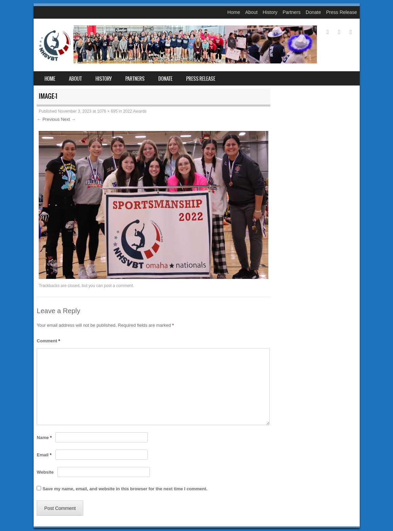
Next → (68, 119)
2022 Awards (134, 111)
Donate (313, 12)
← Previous (48, 119)
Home (233, 12)
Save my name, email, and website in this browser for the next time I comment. (124, 488)
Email (44, 454)
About (251, 12)
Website (45, 472)
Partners (292, 12)
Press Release (341, 12)
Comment (48, 340)
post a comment (118, 285)
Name (44, 437)
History (270, 12)
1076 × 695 (107, 111)
